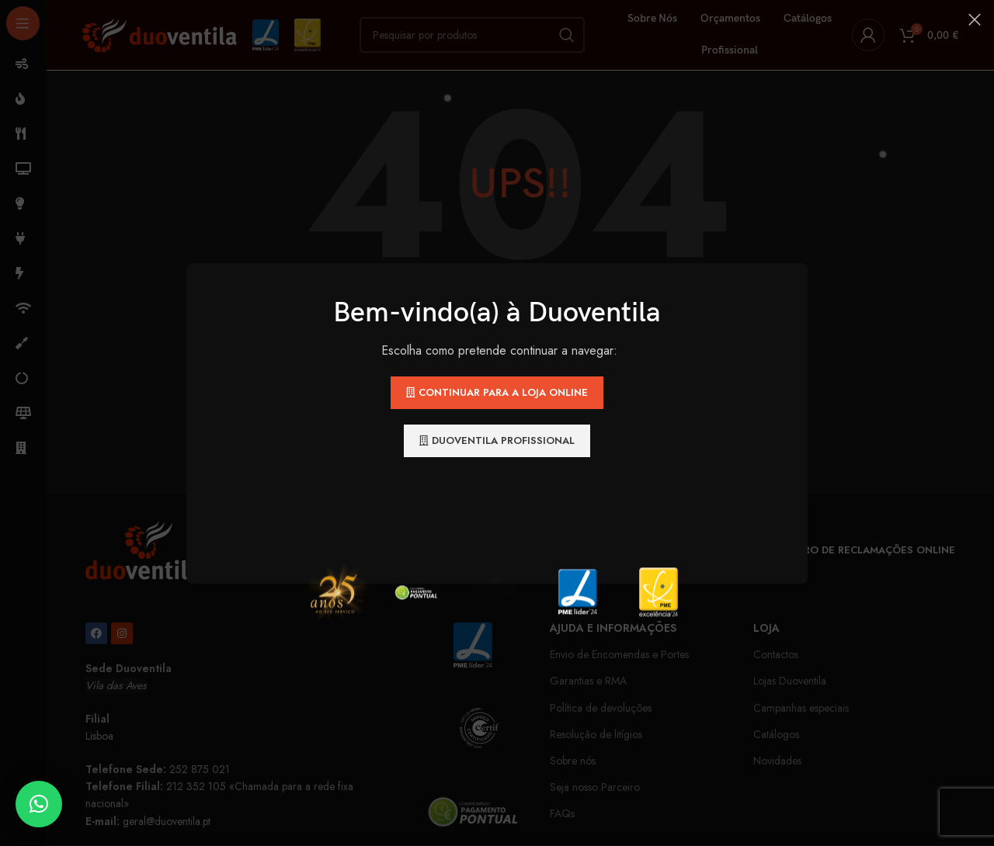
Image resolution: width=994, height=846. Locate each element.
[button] (39, 804)
